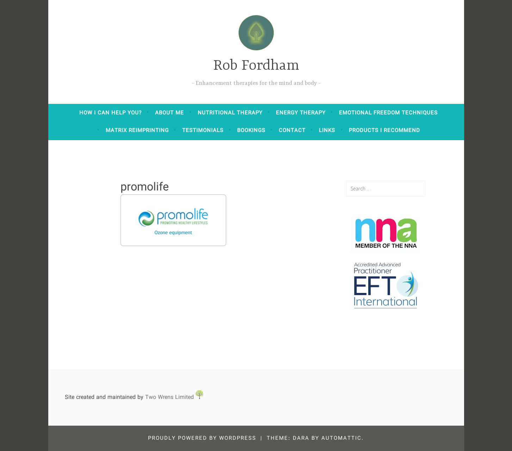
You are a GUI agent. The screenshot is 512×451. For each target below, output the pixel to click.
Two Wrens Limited (174, 397)
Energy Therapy (301, 113)
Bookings (251, 130)
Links (327, 130)
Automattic (341, 438)
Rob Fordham (256, 66)
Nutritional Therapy (230, 113)
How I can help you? (110, 113)
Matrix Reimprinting (137, 130)
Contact (292, 130)
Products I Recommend (384, 130)
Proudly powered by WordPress (202, 438)
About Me (169, 113)
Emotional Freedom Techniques (388, 113)
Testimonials (202, 130)
